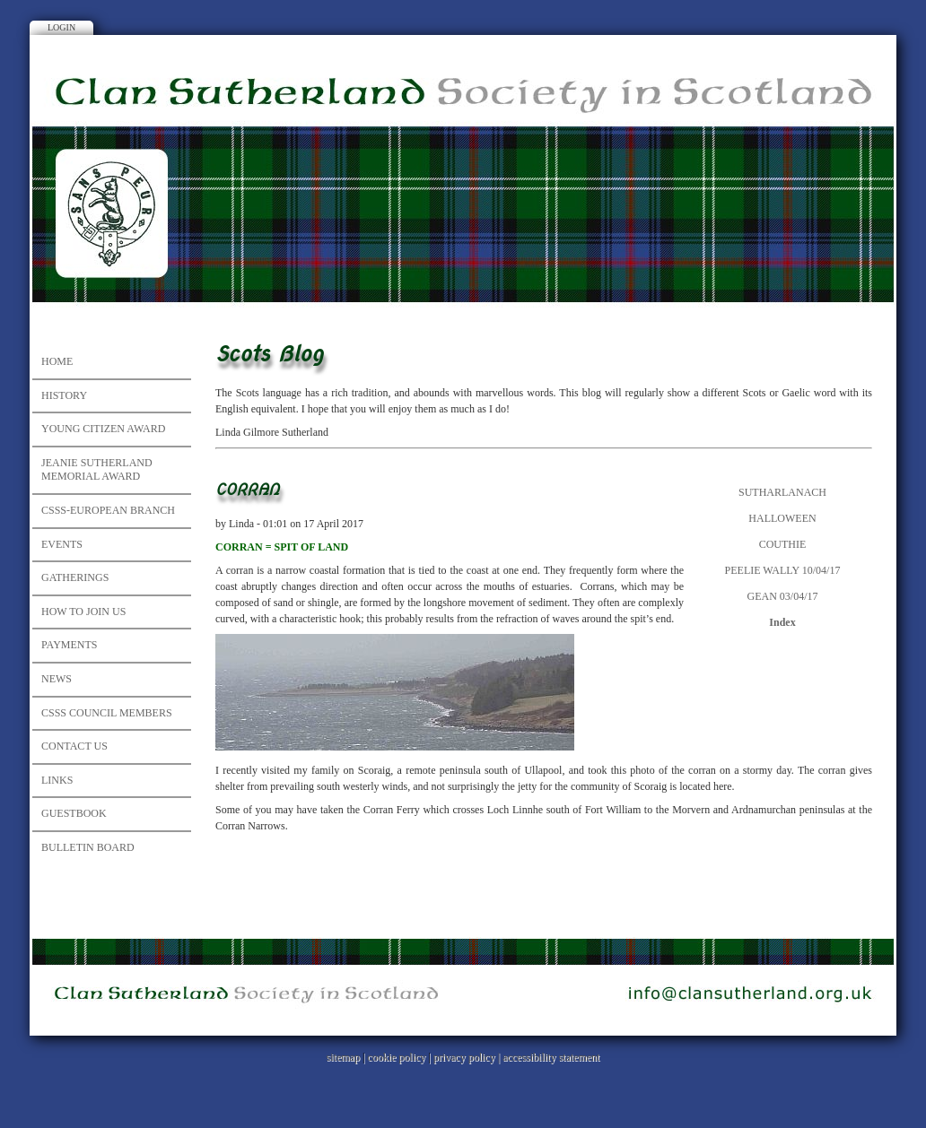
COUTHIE (783, 544)
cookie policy (396, 1057)
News (56, 678)
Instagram (444, 16)
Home (57, 361)
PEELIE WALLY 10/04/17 (783, 570)
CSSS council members (106, 713)
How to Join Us (83, 611)
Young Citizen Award (103, 428)
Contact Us (74, 746)
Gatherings (75, 577)
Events (62, 544)
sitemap (343, 1057)
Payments (69, 644)
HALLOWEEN (782, 518)
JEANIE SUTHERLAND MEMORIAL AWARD (97, 469)
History (64, 395)
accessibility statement (550, 1057)
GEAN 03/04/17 (782, 596)
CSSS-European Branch (108, 510)
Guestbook (74, 813)
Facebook (481, 16)
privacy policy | (467, 1057)
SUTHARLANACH (782, 492)
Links (57, 780)
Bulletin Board (88, 847)
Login (61, 27)
